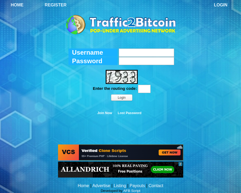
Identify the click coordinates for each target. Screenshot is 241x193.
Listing (120, 185)
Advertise (101, 185)
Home (17, 5)
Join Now (104, 113)
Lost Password (129, 113)
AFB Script (131, 191)
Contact (155, 185)
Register (56, 5)
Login (221, 5)
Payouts (137, 185)
